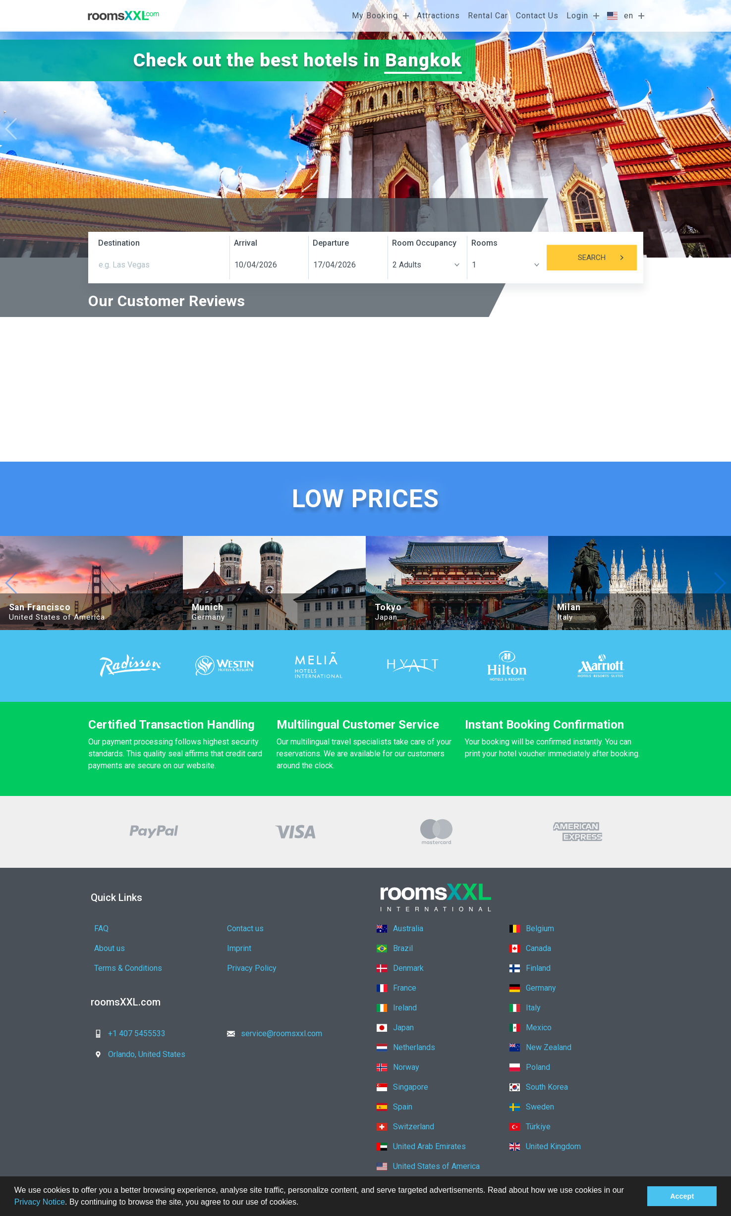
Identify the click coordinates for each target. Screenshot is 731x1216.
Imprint (239, 948)
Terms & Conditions (128, 968)
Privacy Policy (252, 968)
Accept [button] (682, 1196)
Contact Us (537, 15)
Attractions (438, 15)
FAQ (101, 928)
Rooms (484, 243)
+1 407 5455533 (127, 1033)
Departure (331, 243)
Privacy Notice (39, 1202)
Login (577, 15)
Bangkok (423, 60)
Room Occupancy (424, 243)
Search (607, 257)
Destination (119, 243)
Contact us (245, 928)
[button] (302, 1203)
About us (109, 948)
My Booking (375, 15)
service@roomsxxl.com (271, 1033)
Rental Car (488, 15)
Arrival (245, 243)
